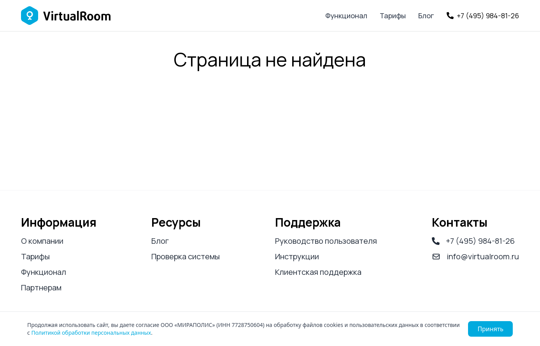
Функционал (346, 15)
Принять (490, 329)
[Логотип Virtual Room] (65, 15)
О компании (42, 241)
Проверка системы (185, 256)
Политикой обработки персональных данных (91, 332)
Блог (426, 15)
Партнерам (41, 287)
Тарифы (393, 15)
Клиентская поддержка (318, 272)
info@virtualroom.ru (475, 256)
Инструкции (297, 256)
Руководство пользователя (326, 241)
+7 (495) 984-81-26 (473, 241)
